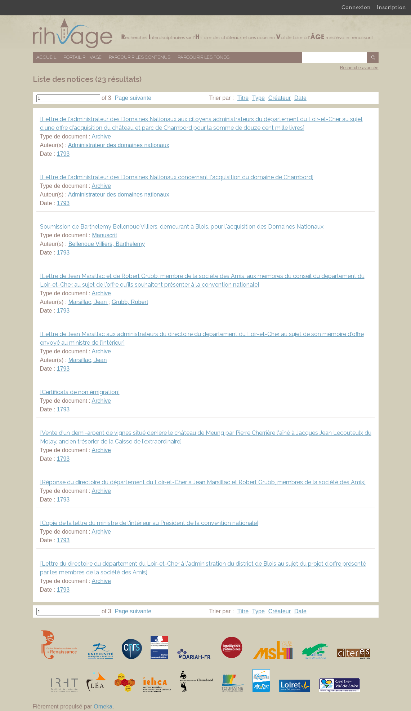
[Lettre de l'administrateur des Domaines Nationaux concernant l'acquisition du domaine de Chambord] (176, 177)
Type (258, 98)
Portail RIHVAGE (82, 57)
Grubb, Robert (130, 302)
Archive (101, 136)
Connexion (356, 7)
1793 (63, 154)
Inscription (391, 7)
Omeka (103, 706)
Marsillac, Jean (88, 302)
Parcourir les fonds (203, 57)
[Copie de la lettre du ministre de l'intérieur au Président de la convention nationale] (149, 523)
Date (300, 98)
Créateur (279, 98)
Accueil (46, 57)
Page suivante (133, 98)
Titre (243, 98)
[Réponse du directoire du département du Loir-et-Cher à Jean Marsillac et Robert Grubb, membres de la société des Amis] (203, 482)
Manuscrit (104, 235)
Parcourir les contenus (139, 57)
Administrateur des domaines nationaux (118, 145)
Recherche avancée (359, 67)
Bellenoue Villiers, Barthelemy (106, 244)
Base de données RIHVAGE (206, 33)
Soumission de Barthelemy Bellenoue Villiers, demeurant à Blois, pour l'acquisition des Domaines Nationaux (181, 226)
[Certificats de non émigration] (80, 392)
